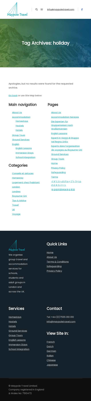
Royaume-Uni (19, 195)
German (51, 351)
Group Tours (18, 135)
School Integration (25, 157)
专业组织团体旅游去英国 (63, 189)
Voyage (16, 214)
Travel (15, 204)
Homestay (17, 177)
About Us (17, 112)
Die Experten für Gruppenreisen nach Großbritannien (62, 125)
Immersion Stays (24, 152)
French (51, 342)
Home (54, 163)
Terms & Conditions (58, 261)
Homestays (22, 121)
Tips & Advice (19, 200)
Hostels (20, 125)
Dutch (50, 346)
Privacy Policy (58, 167)
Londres (16, 191)
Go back (13, 95)
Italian (50, 355)
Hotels (19, 130)
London (16, 186)
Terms (54, 176)
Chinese (51, 360)
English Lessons (24, 148)
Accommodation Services (65, 117)
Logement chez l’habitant (26, 182)
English (15, 144)
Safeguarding (58, 172)
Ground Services (20, 139)
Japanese (52, 365)
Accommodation (21, 117)
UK (13, 209)
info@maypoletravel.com (60, 9)
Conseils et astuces (22, 173)
